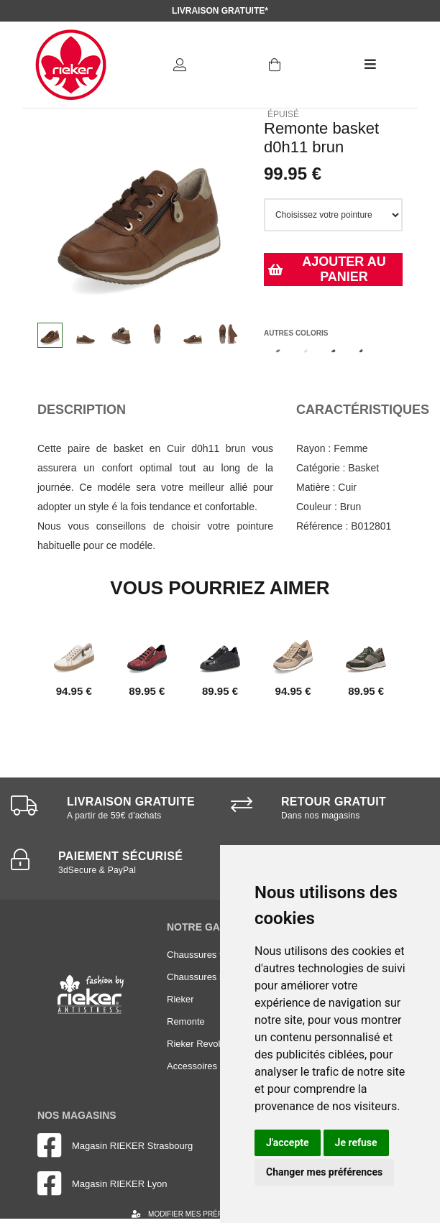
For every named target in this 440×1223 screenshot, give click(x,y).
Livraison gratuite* (220, 11)
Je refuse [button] (356, 1142)
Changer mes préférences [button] (324, 1172)
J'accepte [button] (287, 1142)
